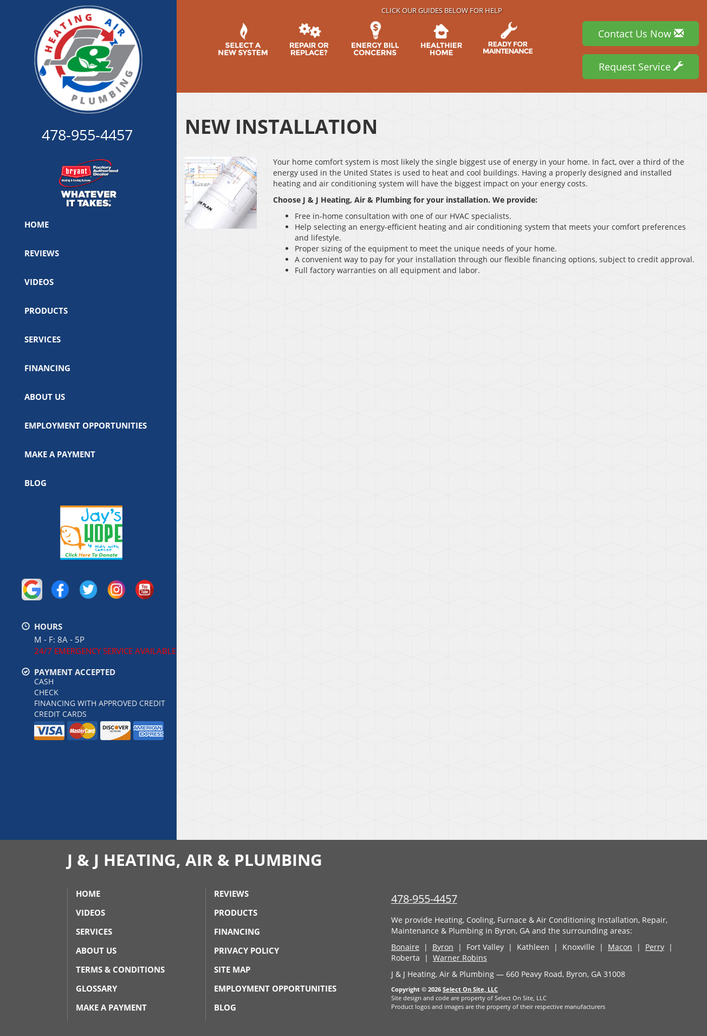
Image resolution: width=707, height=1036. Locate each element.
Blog (35, 482)
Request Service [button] (641, 66)
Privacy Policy (246, 950)
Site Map (232, 969)
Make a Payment (59, 454)
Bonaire (405, 947)
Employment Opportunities (85, 425)
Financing (47, 367)
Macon (620, 947)
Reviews (41, 253)
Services (42, 339)
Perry (654, 947)
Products (46, 310)
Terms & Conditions (120, 969)
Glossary (96, 988)
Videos (39, 281)
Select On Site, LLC (470, 989)
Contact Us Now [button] (641, 33)
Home (36, 224)
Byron (442, 947)
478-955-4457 (424, 898)
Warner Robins (460, 958)
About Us (44, 396)
